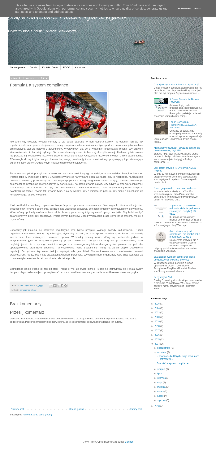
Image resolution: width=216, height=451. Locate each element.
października (164, 348)
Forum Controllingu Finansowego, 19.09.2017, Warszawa (183, 125)
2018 (157, 326)
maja (160, 382)
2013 (157, 406)
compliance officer (28, 290)
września (162, 352)
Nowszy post (17, 409)
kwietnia (161, 387)
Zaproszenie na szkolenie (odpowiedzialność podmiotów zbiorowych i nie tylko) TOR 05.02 (185, 209)
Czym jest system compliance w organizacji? (176, 84)
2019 (157, 321)
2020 (157, 317)
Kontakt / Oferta (50, 67)
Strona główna (17, 67)
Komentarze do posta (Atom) (37, 414)
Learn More (184, 8)
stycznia (161, 400)
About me (80, 67)
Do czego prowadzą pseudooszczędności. (175, 188)
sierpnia (161, 369)
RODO (66, 67)
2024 (157, 308)
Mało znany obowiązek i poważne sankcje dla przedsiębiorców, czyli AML (177, 149)
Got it (197, 8)
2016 (157, 335)
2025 (157, 303)
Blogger (129, 441)
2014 (157, 344)
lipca (160, 373)
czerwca (161, 378)
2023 (157, 312)
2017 (157, 330)
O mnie (33, 67)
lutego (160, 396)
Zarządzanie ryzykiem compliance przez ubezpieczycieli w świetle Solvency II (174, 258)
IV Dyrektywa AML (163, 277)
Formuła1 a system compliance (172, 363)
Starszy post (135, 409)
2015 (157, 339)
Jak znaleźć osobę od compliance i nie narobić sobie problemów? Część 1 (185, 234)
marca (160, 391)
